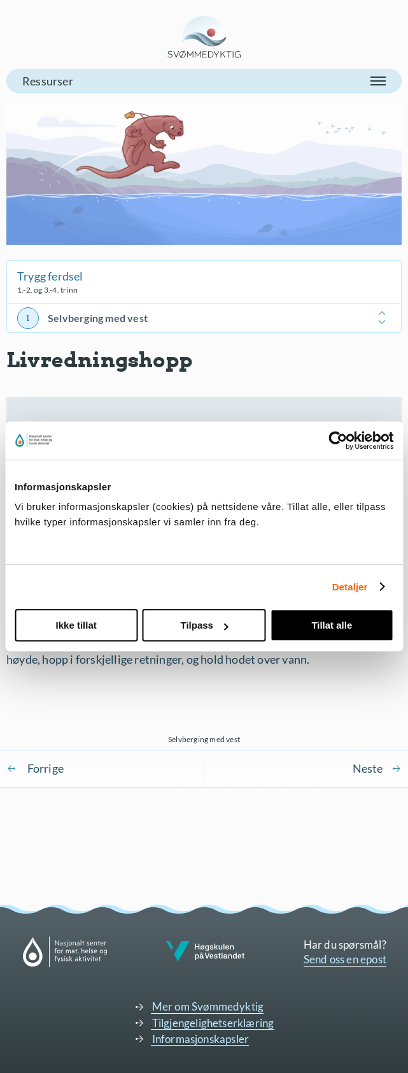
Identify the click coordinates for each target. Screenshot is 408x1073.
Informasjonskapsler (201, 1039)
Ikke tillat (76, 625)
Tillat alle (331, 625)
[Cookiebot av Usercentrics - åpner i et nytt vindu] (337, 440)
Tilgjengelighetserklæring (213, 1023)
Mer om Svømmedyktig (208, 1006)
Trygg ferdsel (50, 276)
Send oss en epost (345, 959)
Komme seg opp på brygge (35, 769)
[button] (204, 81)
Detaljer (350, 586)
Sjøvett (377, 769)
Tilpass (205, 625)
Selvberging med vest (98, 318)
